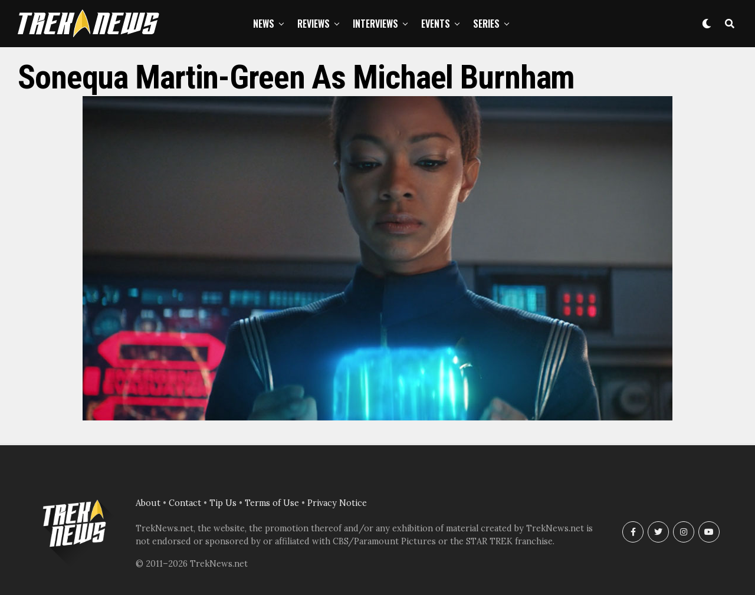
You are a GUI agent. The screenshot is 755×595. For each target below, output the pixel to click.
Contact (185, 503)
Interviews (375, 24)
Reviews (313, 24)
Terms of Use (272, 503)
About (148, 503)
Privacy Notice (337, 503)
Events (435, 24)
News (263, 24)
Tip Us (223, 503)
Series (486, 24)
